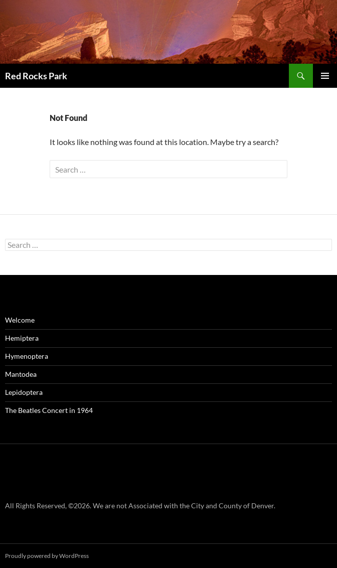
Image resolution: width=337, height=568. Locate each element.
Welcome (20, 320)
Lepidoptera (24, 392)
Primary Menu (325, 76)
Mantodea (21, 374)
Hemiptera (22, 338)
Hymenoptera (26, 356)
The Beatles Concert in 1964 (49, 410)
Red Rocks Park (36, 75)
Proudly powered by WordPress (47, 555)
